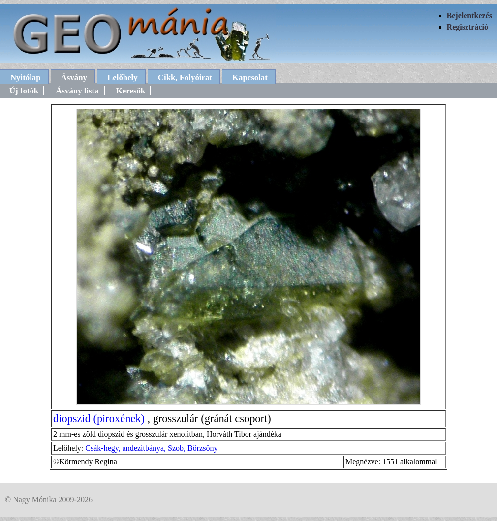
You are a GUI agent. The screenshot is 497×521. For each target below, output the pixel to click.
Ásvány (74, 77)
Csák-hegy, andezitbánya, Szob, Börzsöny (151, 448)
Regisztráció (467, 27)
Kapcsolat (250, 77)
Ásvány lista (77, 90)
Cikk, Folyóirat (185, 77)
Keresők (130, 90)
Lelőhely (122, 77)
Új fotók (23, 90)
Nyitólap (25, 77)
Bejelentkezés (469, 15)
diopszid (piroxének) (99, 418)
